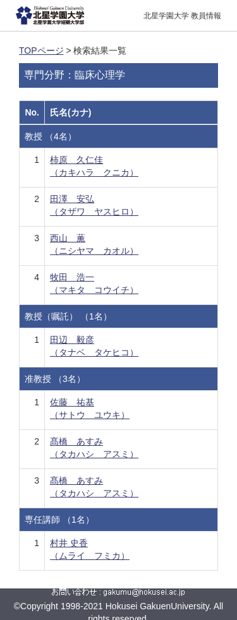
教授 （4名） (50, 136)
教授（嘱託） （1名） (68, 316)
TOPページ (41, 50)
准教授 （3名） (55, 379)
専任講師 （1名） (59, 520)
